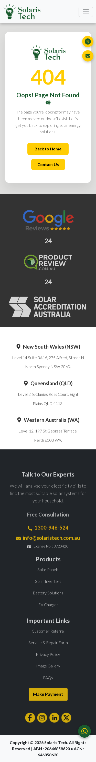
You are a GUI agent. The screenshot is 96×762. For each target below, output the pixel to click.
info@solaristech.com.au (51, 547)
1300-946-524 (51, 537)
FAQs (48, 686)
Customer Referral (48, 639)
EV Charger (48, 613)
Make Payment (48, 703)
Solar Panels (48, 578)
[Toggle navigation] (86, 12)
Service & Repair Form (48, 651)
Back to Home (48, 148)
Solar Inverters (48, 590)
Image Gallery (48, 675)
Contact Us (48, 164)
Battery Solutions (48, 602)
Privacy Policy (48, 663)
